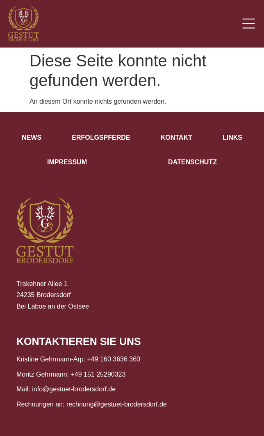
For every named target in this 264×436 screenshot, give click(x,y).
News (31, 137)
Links (232, 137)
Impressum (67, 162)
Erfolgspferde (101, 137)
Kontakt (176, 137)
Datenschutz (192, 162)
